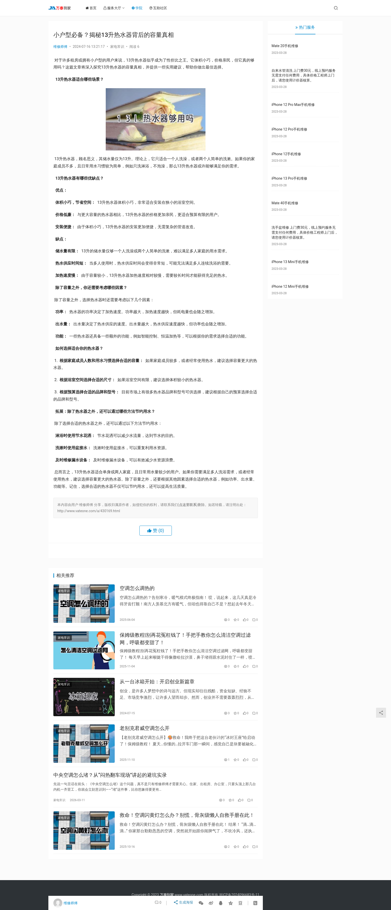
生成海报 (184, 903)
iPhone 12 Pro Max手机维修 (293, 105)
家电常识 (117, 47)
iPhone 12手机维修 (286, 154)
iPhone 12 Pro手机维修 (289, 129)
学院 (140, 8)
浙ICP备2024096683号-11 (239, 895)
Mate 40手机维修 (285, 203)
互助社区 (161, 8)
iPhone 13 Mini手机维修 (290, 262)
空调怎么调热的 (137, 589)
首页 (94, 8)
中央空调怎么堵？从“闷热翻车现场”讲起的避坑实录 (110, 783)
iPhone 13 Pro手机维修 (289, 178)
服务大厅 (115, 8)
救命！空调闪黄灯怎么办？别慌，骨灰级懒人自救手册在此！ (187, 825)
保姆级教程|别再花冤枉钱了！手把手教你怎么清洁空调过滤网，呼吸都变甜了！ (185, 641)
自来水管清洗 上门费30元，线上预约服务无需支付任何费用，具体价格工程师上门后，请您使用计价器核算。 (304, 75)
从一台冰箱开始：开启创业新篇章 (157, 686)
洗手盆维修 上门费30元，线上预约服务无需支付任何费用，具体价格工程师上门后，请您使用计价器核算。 (305, 232)
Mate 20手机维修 (285, 46)
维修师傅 (60, 47)
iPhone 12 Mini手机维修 (290, 286)
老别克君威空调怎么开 (145, 735)
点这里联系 (187, 505)
